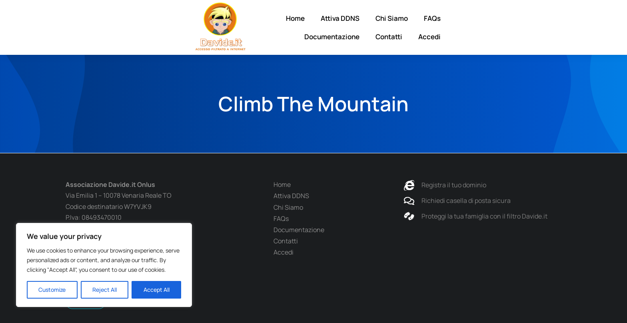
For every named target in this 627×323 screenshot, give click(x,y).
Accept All (157, 289)
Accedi (554, 27)
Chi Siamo (364, 27)
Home (267, 27)
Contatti (513, 27)
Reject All (104, 289)
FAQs (404, 27)
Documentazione (456, 27)
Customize (52, 289)
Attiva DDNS (312, 27)
